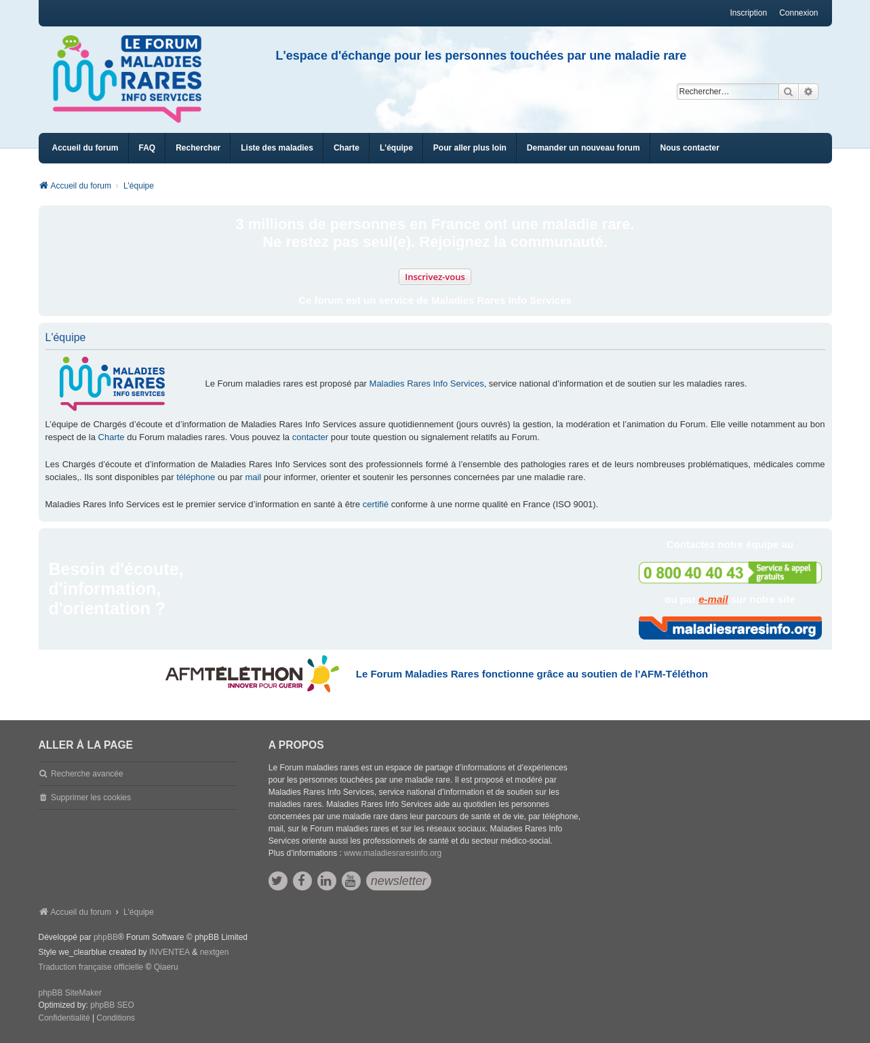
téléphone (195, 477)
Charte (111, 437)
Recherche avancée (87, 774)
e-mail (713, 599)
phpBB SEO (112, 1005)
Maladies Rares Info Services (427, 383)
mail (253, 477)
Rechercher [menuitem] (198, 148)
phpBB (106, 937)
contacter (310, 437)
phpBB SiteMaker (70, 993)
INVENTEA (169, 952)
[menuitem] (277, 148)
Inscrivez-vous (435, 277)
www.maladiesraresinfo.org (392, 853)
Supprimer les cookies (91, 797)
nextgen (214, 952)
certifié (376, 504)
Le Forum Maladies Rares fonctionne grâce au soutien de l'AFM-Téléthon (532, 674)
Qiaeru (166, 967)
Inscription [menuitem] (748, 13)
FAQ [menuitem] (147, 148)
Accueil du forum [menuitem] (85, 148)
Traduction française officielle (91, 967)
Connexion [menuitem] (798, 13)
